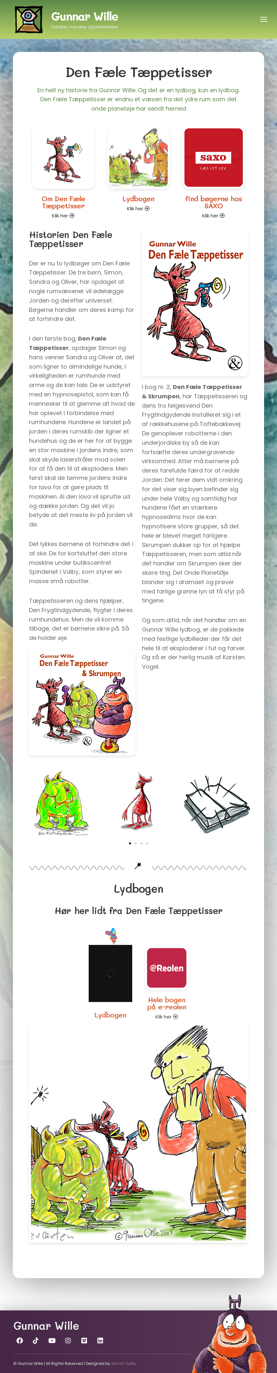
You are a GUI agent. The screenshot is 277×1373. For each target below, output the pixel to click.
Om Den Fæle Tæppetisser (63, 202)
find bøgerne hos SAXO (213, 209)
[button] (130, 843)
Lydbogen (138, 200)
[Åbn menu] (264, 19)
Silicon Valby (124, 1363)
